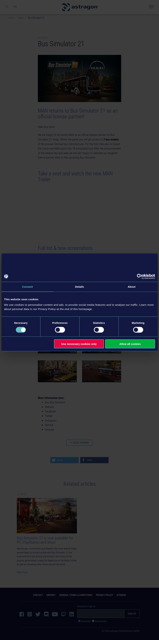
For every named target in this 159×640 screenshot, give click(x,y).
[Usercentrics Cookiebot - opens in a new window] (139, 276)
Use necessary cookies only (79, 343)
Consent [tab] (27, 286)
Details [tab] (79, 286)
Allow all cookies (130, 343)
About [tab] (131, 286)
